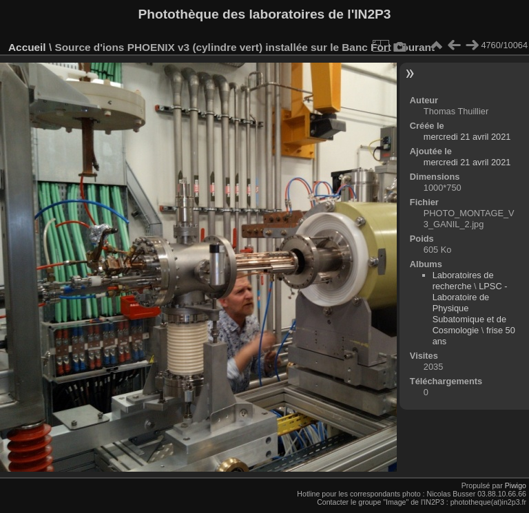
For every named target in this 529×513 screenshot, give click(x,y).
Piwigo (515, 485)
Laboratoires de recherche (463, 280)
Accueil (27, 47)
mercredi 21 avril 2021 (467, 137)
